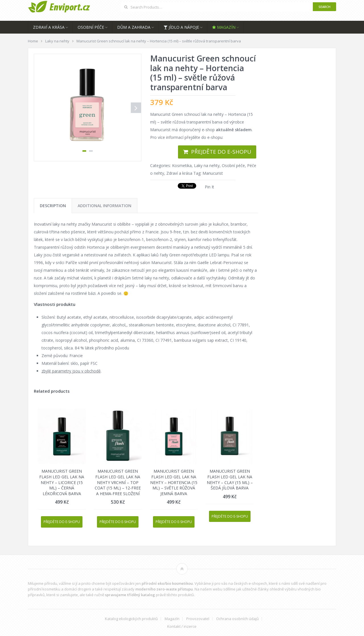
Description (53, 205)
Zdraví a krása (49, 27)
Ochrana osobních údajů (237, 619)
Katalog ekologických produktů (131, 619)
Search (324, 7)
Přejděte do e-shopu (221, 151)
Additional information (104, 205)
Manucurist (212, 173)
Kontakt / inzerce (182, 626)
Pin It (209, 187)
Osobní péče (91, 27)
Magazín (223, 27)
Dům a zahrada (133, 27)
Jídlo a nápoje (181, 27)
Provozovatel (197, 619)
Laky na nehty (207, 165)
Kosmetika (182, 165)
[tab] (53, 205)
